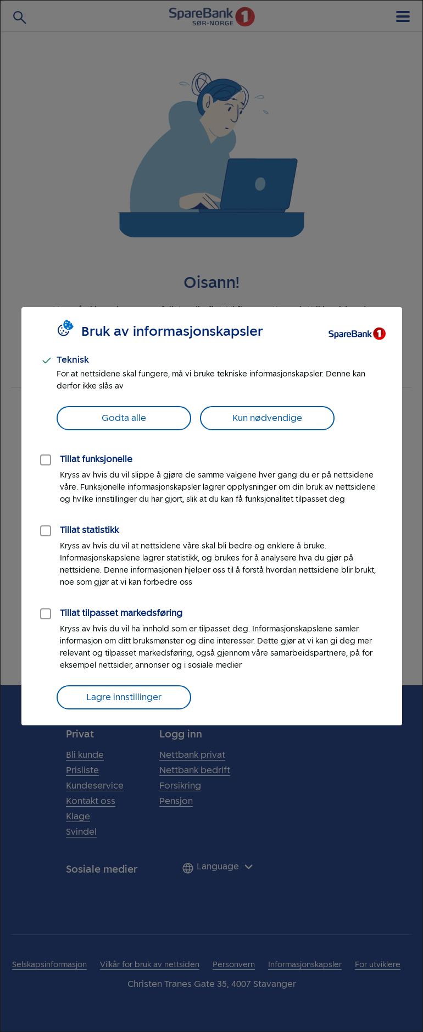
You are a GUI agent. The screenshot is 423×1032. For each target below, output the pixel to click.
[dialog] (211, 516)
